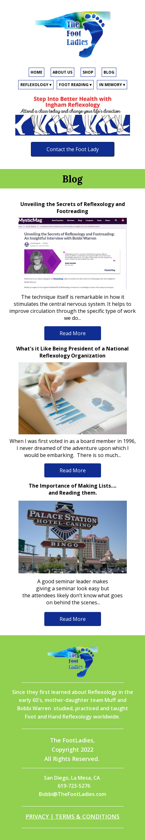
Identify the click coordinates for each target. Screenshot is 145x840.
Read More (73, 333)
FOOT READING (75, 84)
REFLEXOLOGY (35, 84)
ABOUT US (62, 72)
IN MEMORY (112, 84)
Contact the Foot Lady (73, 149)
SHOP (88, 72)
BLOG (109, 72)
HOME (36, 72)
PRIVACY (37, 816)
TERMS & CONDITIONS (87, 816)
